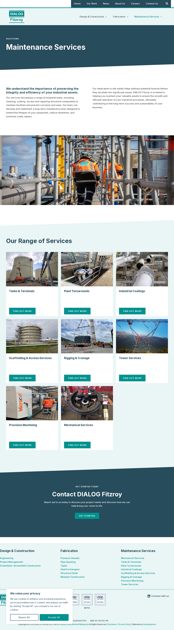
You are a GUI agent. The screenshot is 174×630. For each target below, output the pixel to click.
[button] (109, 17)
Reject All (24, 617)
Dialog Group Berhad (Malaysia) (74, 624)
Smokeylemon (149, 624)
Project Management (11, 561)
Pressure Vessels (70, 558)
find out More (24, 311)
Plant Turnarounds (78, 291)
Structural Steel (69, 573)
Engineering (6, 558)
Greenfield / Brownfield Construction (20, 565)
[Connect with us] (158, 596)
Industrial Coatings (134, 291)
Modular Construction (73, 576)
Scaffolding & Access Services (138, 573)
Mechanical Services (81, 430)
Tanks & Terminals (23, 291)
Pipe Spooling (68, 561)
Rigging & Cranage (79, 358)
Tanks (64, 565)
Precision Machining (25, 430)
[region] (39, 606)
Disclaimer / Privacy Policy (119, 624)
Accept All (54, 617)
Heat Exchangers (70, 569)
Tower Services (131, 358)
